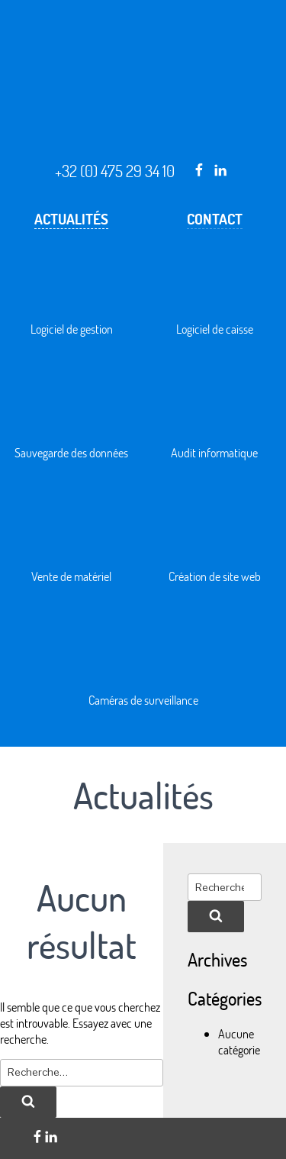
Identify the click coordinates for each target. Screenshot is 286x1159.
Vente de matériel (71, 576)
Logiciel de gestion (72, 329)
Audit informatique (214, 452)
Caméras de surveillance (143, 700)
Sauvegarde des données (71, 452)
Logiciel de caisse (214, 329)
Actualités (71, 218)
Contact (215, 218)
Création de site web (215, 576)
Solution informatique (143, 156)
